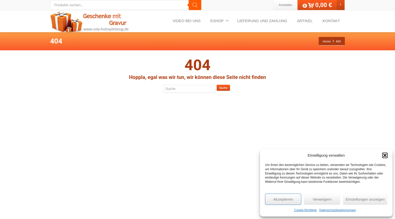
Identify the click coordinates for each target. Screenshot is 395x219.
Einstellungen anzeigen (365, 199)
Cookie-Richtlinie (305, 210)
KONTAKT (331, 21)
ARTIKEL (305, 21)
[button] (384, 155)
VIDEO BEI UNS (187, 21)
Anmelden (285, 5)
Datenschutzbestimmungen (337, 210)
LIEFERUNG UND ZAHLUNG (262, 21)
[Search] (195, 5)
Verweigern (322, 199)
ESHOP (219, 20)
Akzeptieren (283, 199)
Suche (223, 87)
